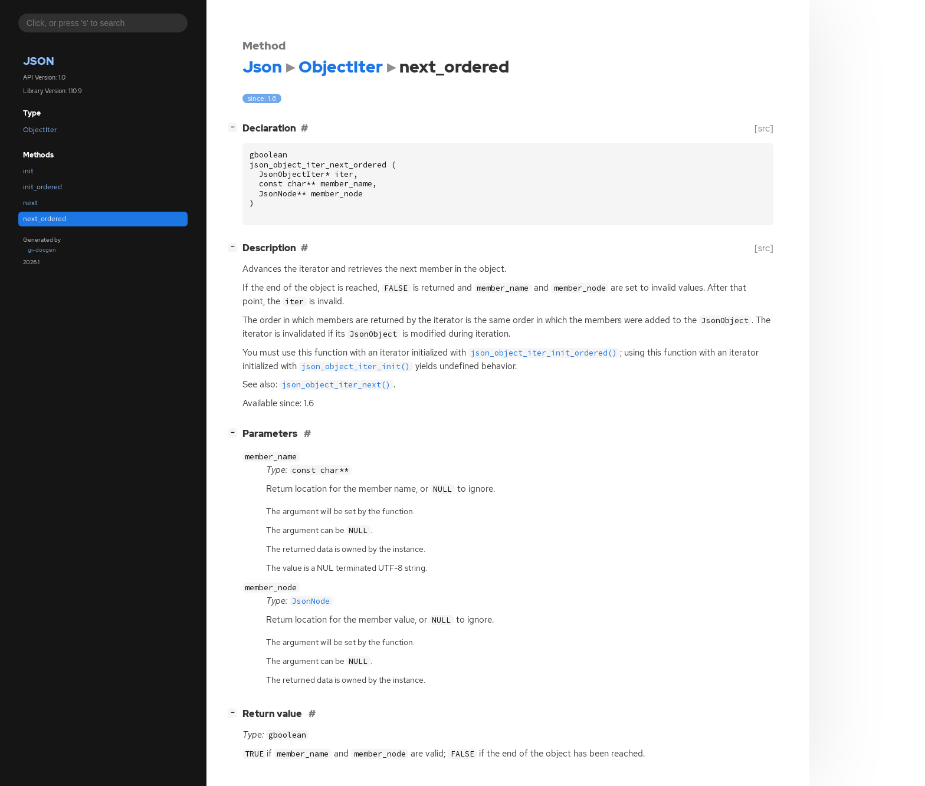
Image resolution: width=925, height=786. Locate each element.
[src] (764, 128)
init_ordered (42, 187)
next (30, 203)
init (28, 171)
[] (235, 127)
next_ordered (44, 218)
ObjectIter (40, 129)
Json (38, 61)
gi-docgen (42, 250)
